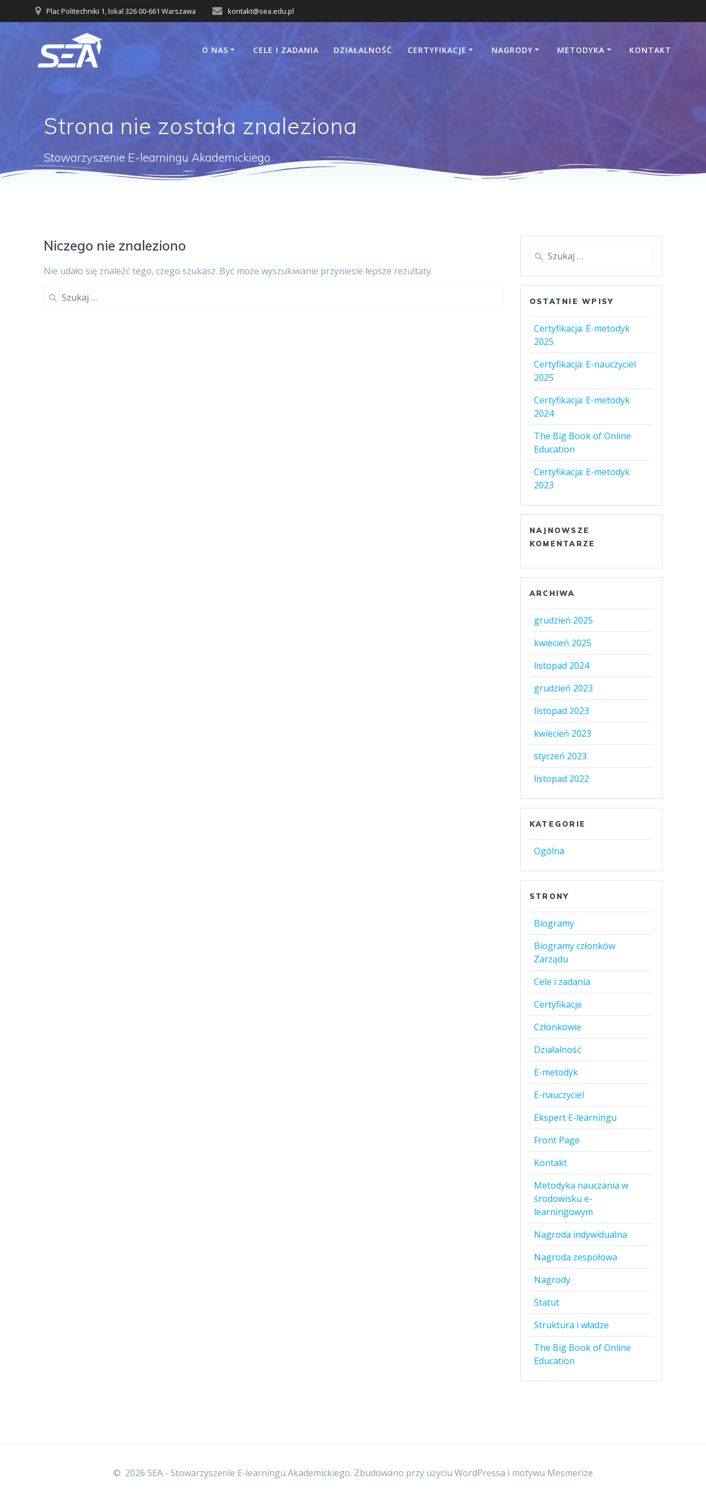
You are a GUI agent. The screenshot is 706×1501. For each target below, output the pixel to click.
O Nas (215, 50)
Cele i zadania (286, 50)
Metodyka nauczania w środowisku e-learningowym (581, 1198)
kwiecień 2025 (562, 643)
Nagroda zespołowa (575, 1257)
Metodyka (581, 50)
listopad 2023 (561, 711)
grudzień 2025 (563, 620)
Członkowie (557, 1027)
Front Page (557, 1140)
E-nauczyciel (559, 1095)
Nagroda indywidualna (580, 1234)
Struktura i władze (571, 1325)
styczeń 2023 (560, 756)
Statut (546, 1302)
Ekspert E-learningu (575, 1117)
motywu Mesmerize (552, 1473)
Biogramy (554, 923)
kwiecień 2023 (562, 733)
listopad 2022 (561, 779)
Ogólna (549, 851)
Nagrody (512, 50)
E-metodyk (556, 1072)
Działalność (363, 50)
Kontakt (650, 50)
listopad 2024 (561, 665)
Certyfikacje (437, 50)
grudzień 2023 (563, 688)
